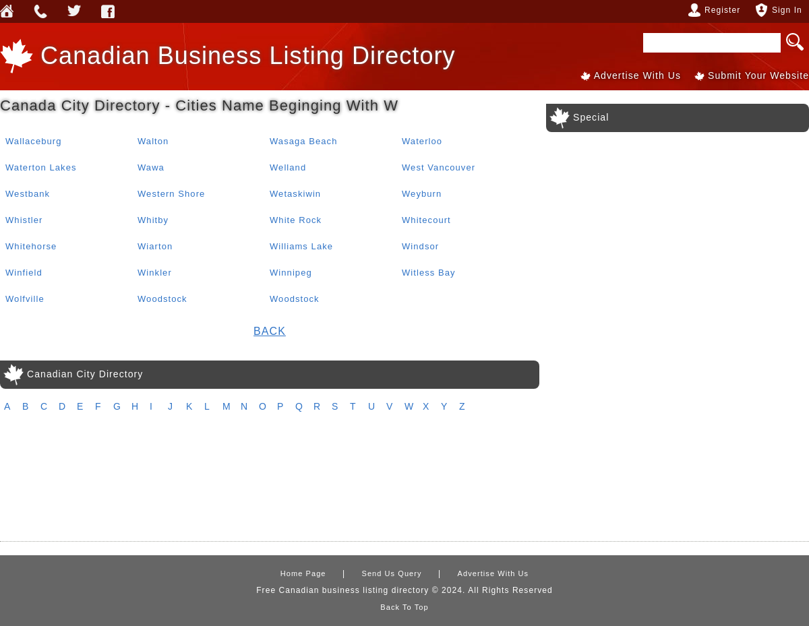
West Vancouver (438, 167)
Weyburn (422, 194)
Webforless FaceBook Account (108, 11)
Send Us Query (40, 11)
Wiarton (155, 246)
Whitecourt (426, 220)
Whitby (153, 220)
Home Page (303, 573)
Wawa (151, 167)
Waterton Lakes (41, 167)
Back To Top (404, 607)
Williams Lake (301, 246)
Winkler (155, 273)
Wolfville (24, 299)
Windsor (420, 246)
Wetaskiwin (295, 194)
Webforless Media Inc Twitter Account (74, 11)
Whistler (23, 220)
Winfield (23, 273)
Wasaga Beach (303, 141)
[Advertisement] (405, 483)
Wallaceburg (33, 141)
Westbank (27, 194)
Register (722, 10)
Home (6, 11)
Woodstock (162, 299)
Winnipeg (291, 273)
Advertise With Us (637, 75)
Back (269, 331)
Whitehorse (31, 246)
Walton (153, 141)
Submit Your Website (758, 75)
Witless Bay (429, 273)
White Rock (296, 220)
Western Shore (171, 194)
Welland (288, 167)
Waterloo (422, 141)
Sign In (787, 10)
